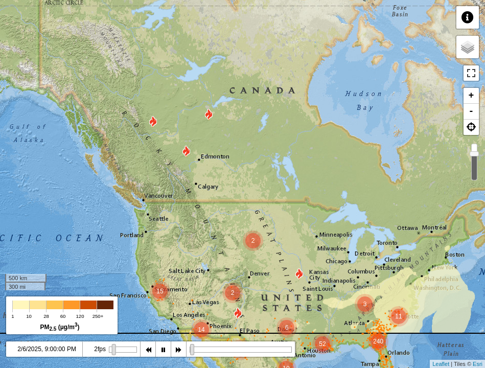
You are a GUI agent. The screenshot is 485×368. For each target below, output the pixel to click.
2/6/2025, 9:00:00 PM (46, 349)
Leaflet (440, 364)
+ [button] (471, 95)
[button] (471, 127)
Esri (477, 364)
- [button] (471, 111)
